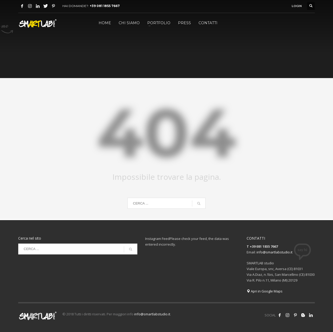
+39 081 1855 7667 (105, 6)
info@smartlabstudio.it (274, 252)
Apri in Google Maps (265, 291)
